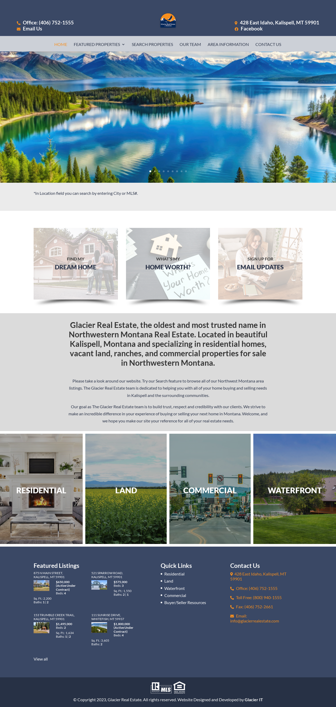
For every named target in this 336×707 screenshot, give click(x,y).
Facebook (248, 28)
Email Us (29, 28)
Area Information (228, 45)
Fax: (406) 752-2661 (251, 606)
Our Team (190, 45)
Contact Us (268, 45)
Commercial (175, 595)
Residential (174, 573)
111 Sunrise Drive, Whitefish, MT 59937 (107, 617)
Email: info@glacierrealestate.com (254, 618)
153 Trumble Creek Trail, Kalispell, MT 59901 (54, 617)
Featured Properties (97, 45)
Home (60, 45)
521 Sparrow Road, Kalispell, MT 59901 (107, 575)
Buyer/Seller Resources (185, 602)
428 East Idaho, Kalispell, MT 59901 (279, 22)
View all (41, 658)
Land (168, 580)
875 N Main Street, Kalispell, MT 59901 (49, 575)
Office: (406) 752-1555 (45, 22)
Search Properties (152, 45)
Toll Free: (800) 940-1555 (256, 597)
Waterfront (174, 588)
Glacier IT (254, 699)
